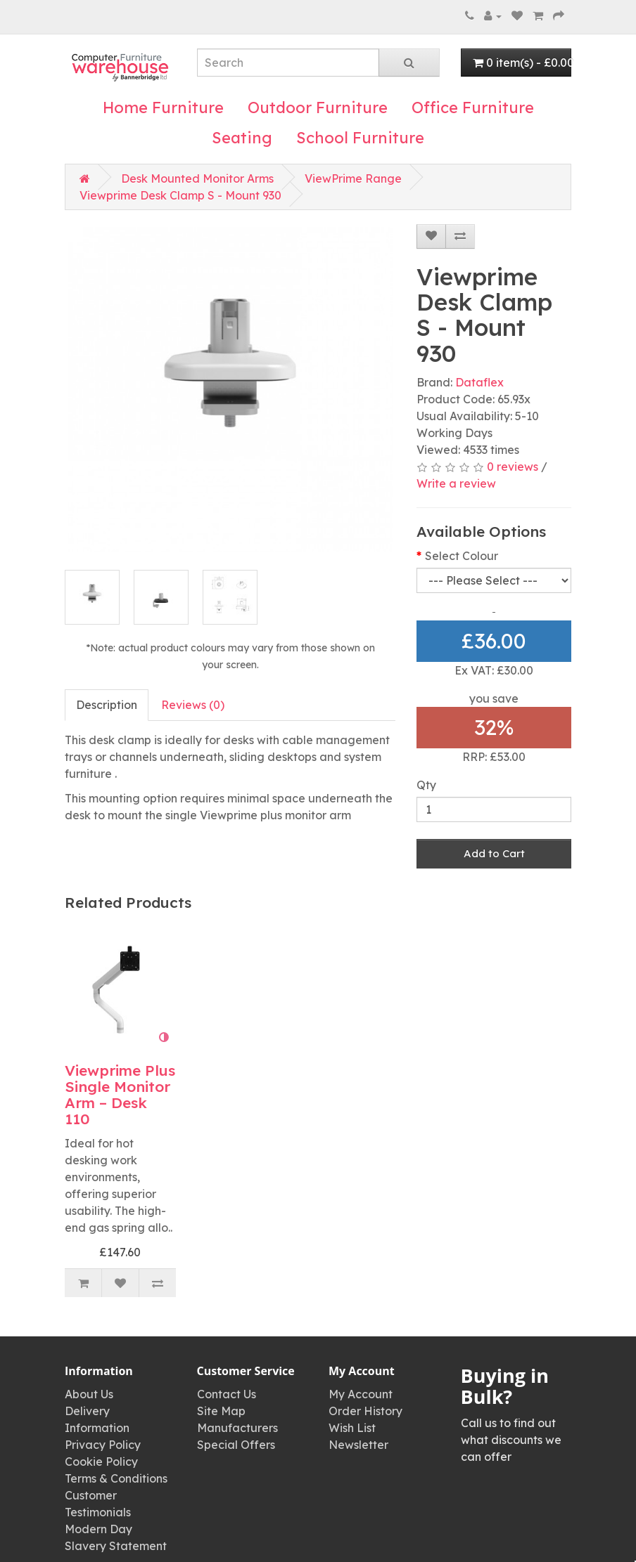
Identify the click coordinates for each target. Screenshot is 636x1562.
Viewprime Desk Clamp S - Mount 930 (180, 195)
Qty (426, 785)
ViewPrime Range (353, 178)
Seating (242, 138)
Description (106, 705)
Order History (365, 1411)
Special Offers (236, 1445)
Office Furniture (473, 107)
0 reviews (512, 467)
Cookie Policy (101, 1461)
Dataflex (479, 382)
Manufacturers (237, 1428)
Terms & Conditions (116, 1478)
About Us (89, 1394)
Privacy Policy (103, 1445)
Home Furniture (163, 107)
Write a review (456, 483)
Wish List (352, 1428)
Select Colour (461, 556)
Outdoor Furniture (318, 107)
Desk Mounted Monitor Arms (197, 178)
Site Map (221, 1411)
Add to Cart (494, 853)
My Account (361, 1394)
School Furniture (360, 138)
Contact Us (226, 1394)
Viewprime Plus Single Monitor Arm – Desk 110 (120, 1094)
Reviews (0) (192, 705)
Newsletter (358, 1445)
